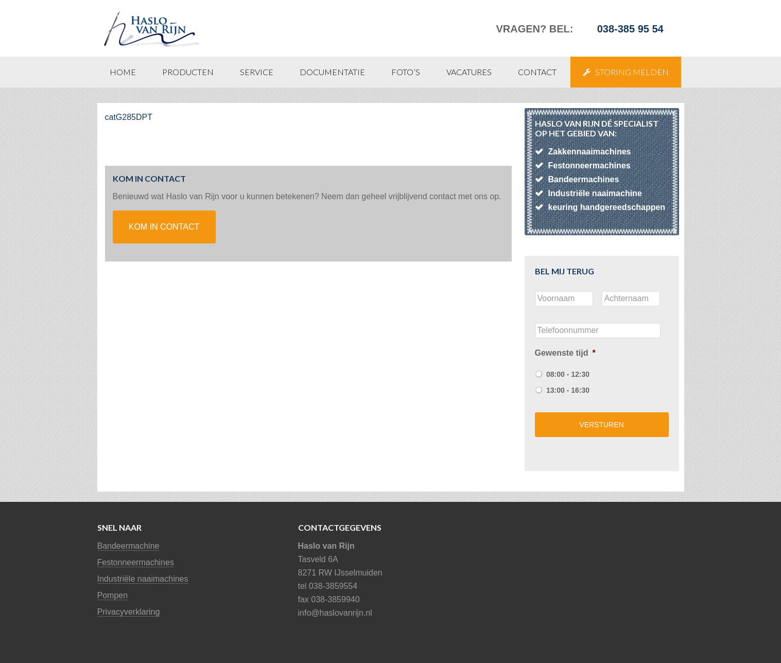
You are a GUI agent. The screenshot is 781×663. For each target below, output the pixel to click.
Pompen (112, 595)
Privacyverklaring (128, 611)
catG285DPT (128, 117)
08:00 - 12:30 (567, 374)
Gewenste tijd (565, 352)
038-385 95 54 (630, 28)
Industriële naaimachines (142, 578)
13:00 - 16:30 (567, 390)
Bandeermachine (128, 546)
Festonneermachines (135, 562)
